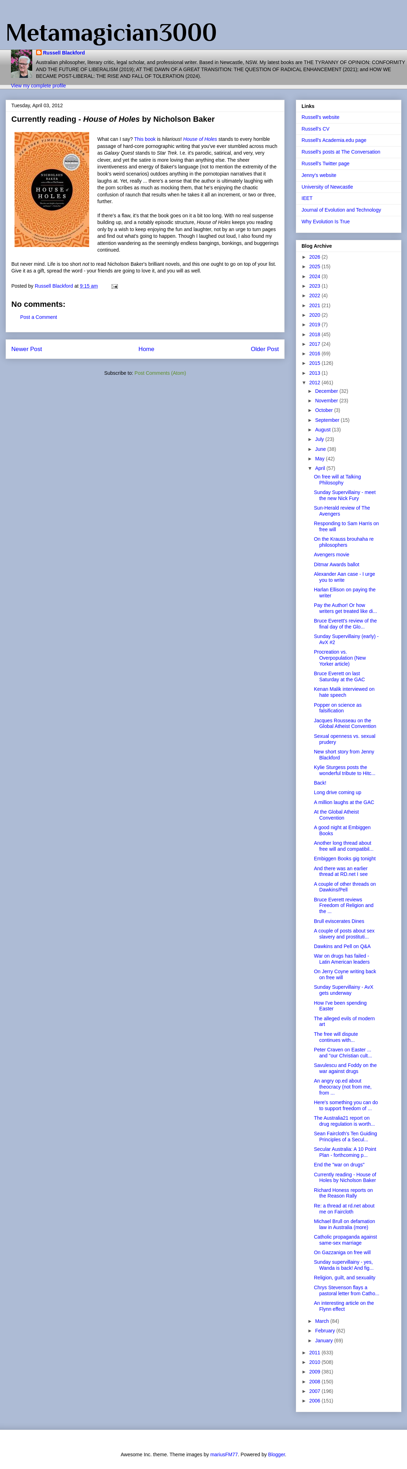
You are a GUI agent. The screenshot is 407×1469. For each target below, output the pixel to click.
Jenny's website (319, 175)
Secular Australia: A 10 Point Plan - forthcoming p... (345, 1152)
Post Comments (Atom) (160, 373)
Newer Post (26, 349)
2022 (315, 295)
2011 (315, 1352)
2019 (315, 324)
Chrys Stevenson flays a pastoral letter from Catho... (346, 1290)
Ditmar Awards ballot (336, 564)
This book (145, 139)
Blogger (276, 1454)
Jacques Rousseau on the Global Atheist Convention (345, 723)
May (320, 458)
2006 (315, 1401)
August (323, 429)
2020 (315, 315)
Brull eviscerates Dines (339, 921)
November (327, 400)
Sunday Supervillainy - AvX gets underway (343, 990)
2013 (315, 373)
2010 (315, 1362)
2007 (315, 1391)
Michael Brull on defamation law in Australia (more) (344, 1224)
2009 (315, 1372)
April (320, 468)
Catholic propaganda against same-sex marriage (345, 1240)
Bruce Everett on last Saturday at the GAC (339, 676)
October (324, 410)
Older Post (265, 349)
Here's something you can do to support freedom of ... (346, 1105)
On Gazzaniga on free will (342, 1252)
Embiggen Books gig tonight (345, 858)
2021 (315, 305)
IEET (307, 198)
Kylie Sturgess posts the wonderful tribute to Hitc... (345, 770)
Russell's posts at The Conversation (341, 152)
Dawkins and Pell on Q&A (342, 946)
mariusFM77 (224, 1454)
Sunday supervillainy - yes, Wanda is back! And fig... (344, 1265)
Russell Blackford (64, 53)
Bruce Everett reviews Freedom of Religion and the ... (343, 905)
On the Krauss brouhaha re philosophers (344, 542)
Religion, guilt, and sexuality (345, 1277)
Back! (320, 783)
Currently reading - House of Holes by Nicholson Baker (345, 1177)
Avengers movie (331, 554)
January (324, 1340)
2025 (315, 266)
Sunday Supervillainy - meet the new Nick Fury (345, 495)
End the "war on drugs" (339, 1164)
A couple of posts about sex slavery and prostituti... (344, 934)
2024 (315, 276)
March (322, 1321)
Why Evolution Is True (326, 221)
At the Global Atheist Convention (336, 815)
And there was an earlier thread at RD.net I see (341, 871)
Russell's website (320, 117)
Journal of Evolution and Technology (341, 210)
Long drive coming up (337, 792)
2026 (315, 257)
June (321, 449)
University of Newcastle (327, 187)
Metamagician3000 (111, 32)
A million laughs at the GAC (344, 802)
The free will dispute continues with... (336, 1037)
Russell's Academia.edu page (334, 140)
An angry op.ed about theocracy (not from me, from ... (343, 1087)
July (320, 439)
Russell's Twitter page (325, 163)
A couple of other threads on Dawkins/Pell (345, 887)
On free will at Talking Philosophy (337, 480)
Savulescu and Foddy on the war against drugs (345, 1068)
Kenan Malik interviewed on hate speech (344, 692)
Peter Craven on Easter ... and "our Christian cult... (343, 1052)
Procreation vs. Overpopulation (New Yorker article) (340, 658)
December (327, 391)
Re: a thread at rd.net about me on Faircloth (344, 1209)
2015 (315, 363)
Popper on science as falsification (338, 708)
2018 (315, 334)
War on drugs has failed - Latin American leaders (341, 959)
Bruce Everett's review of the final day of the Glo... (345, 624)
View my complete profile (38, 85)
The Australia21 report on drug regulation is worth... (344, 1121)
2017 (315, 344)
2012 (315, 382)
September (327, 420)
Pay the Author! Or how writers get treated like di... (345, 608)
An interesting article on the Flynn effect (344, 1306)
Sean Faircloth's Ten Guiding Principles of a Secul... (345, 1136)
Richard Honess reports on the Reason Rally (343, 1193)
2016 (315, 353)
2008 (315, 1381)
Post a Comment (38, 317)
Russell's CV (315, 129)
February (325, 1330)
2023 (315, 286)
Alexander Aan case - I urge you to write (344, 577)
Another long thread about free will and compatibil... (343, 846)
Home (146, 349)
